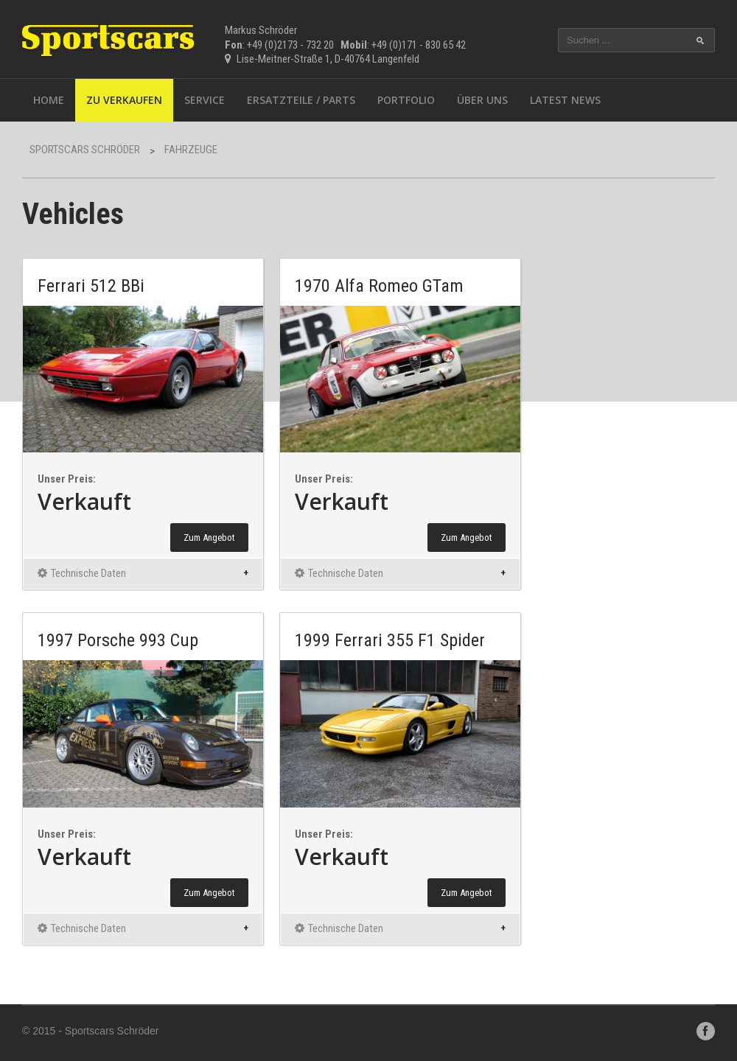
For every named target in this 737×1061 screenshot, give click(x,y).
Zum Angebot (209, 537)
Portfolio (406, 100)
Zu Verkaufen (124, 100)
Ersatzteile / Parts (301, 100)
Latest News (565, 100)
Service (204, 100)
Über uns (482, 100)
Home (48, 100)
